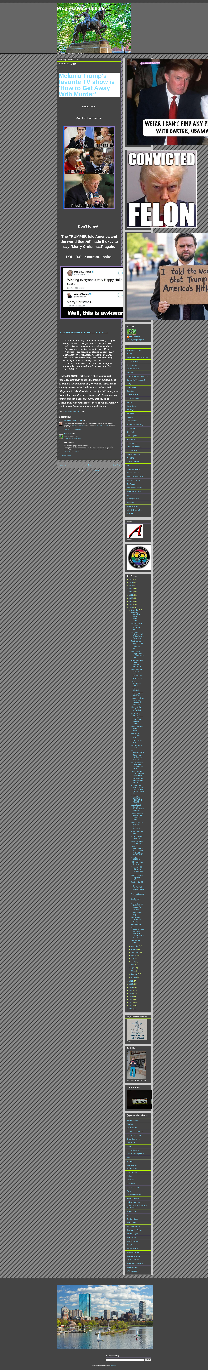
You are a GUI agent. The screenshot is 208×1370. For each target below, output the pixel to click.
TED (128, 1215)
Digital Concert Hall (134, 1139)
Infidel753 (130, 402)
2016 (131, 981)
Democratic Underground (136, 380)
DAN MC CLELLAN (134, 1135)
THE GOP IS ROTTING (135, 858)
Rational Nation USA (134, 447)
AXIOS (129, 354)
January (134, 977)
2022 (131, 592)
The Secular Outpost (134, 488)
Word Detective (132, 1267)
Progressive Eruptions (81, 8)
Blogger (113, 1365)
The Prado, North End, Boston (137, 842)
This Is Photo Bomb (134, 1252)
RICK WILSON (132, 450)
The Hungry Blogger (134, 480)
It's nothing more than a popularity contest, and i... (137, 663)
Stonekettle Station (133, 469)
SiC (128, 465)
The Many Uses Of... (134, 1226)
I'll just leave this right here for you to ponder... (137, 869)
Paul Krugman (132, 436)
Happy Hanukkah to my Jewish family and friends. (137, 816)
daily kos (130, 372)
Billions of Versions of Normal (137, 358)
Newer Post (62, 465)
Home (90, 465)
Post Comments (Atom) (93, 470)
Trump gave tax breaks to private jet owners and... (136, 672)
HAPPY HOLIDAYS (136, 689)
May (133, 965)
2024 (131, 586)
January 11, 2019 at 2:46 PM (71, 451)
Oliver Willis (131, 432)
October (134, 949)
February (134, 974)
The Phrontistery (133, 1241)
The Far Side (131, 1222)
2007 (131, 1009)
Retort (129, 1191)
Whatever (130, 502)
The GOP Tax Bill (137, 882)
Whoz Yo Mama (132, 506)
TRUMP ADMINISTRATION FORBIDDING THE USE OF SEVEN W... (137, 755)
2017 (131, 607)
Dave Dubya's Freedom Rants (137, 376)
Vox (128, 495)
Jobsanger (130, 410)
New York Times (132, 421)
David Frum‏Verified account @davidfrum (137, 888)
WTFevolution (132, 1271)
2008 (131, 1006)
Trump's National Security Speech (137, 728)
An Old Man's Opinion (134, 350)
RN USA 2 (130, 458)
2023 (131, 589)
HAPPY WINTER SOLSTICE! (137, 694)
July (133, 958)
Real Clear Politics (133, 1187)
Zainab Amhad (136, 925)
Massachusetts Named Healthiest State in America (137, 808)
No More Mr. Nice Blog (135, 425)
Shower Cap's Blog (133, 462)
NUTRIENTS (131, 428)
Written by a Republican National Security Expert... (136, 616)
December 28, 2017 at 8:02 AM (72, 429)
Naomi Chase (132, 1169)
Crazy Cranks (132, 365)
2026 (131, 579)
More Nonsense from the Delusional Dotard (136, 626)
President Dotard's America (137, 895)
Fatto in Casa (131, 1143)
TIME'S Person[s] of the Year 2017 (137, 877)
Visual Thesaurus (133, 1260)
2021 (131, 595)
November (135, 946)
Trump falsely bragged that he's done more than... (137, 654)
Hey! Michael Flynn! (135, 941)
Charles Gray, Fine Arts (135, 1131)
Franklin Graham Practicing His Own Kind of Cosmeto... (137, 907)
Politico (129, 1176)
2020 (131, 598)
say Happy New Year (102, 425)
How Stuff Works (133, 1150)
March (133, 971)
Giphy (129, 1146)
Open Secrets (132, 1172)
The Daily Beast (132, 1219)
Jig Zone (130, 1161)
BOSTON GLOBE (133, 361)
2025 (131, 583)
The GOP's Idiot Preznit (136, 746)
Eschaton (130, 391)
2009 (131, 1003)
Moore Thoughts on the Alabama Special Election (137, 773)
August (134, 955)
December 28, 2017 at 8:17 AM (72, 438)
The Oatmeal (131, 1237)
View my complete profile (136, 340)
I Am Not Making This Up (136, 1154)
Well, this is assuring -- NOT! (135, 735)
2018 (131, 604)
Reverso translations (134, 1195)
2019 (131, 601)
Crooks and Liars (133, 369)
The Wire (130, 1245)
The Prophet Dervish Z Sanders (73, 420)
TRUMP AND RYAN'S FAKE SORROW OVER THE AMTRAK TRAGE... (137, 718)
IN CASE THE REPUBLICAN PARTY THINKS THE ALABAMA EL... (137, 789)
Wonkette (130, 514)
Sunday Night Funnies (135, 900)
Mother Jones (132, 1165)
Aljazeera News (132, 1120)
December (135, 610)
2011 (131, 996)
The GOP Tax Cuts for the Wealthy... (136, 920)
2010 (131, 999)
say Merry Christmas (79, 425)
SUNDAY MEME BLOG (137, 741)
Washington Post (133, 499)
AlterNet (130, 1124)
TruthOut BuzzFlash (134, 1256)
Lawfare (130, 417)
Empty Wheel (131, 387)
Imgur (129, 1157)
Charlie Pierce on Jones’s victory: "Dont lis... (137, 780)
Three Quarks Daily (134, 491)
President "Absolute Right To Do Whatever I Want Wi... (137, 635)
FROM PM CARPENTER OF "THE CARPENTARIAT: (83, 333)
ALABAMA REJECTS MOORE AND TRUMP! (136, 799)
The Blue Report (133, 473)
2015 (131, 984)
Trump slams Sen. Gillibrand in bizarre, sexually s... (137, 825)
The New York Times (134, 1230)
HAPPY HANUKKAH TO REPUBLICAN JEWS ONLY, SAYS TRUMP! (137, 850)
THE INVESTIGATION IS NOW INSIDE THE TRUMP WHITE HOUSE (137, 932)
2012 (131, 993)
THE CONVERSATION (135, 477)
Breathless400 (132, 1128)
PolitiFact (130, 1180)
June (133, 962)
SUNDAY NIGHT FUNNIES (137, 837)
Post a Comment (66, 455)
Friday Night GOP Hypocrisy (137, 863)
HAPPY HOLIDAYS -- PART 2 (136, 683)
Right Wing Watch (133, 454)
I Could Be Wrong (133, 398)
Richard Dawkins (133, 1198)
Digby (129, 384)
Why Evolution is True (134, 510)
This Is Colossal (132, 1249)
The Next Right (132, 1234)
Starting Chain (132, 1211)
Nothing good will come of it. (137, 832)
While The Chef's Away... (135, 1263)
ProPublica (131, 439)
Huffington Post (132, 395)
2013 (131, 990)
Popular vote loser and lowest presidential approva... (137, 701)
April (133, 968)
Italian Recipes (132, 406)
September (135, 952)
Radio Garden (132, 443)
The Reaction (131, 484)
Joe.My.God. (131, 413)
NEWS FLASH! (136, 678)
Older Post (116, 465)
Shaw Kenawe (68, 433)
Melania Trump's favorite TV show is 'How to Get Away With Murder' (87, 84)
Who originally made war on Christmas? (136, 709)
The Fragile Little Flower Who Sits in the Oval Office (137, 765)
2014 (131, 987)
